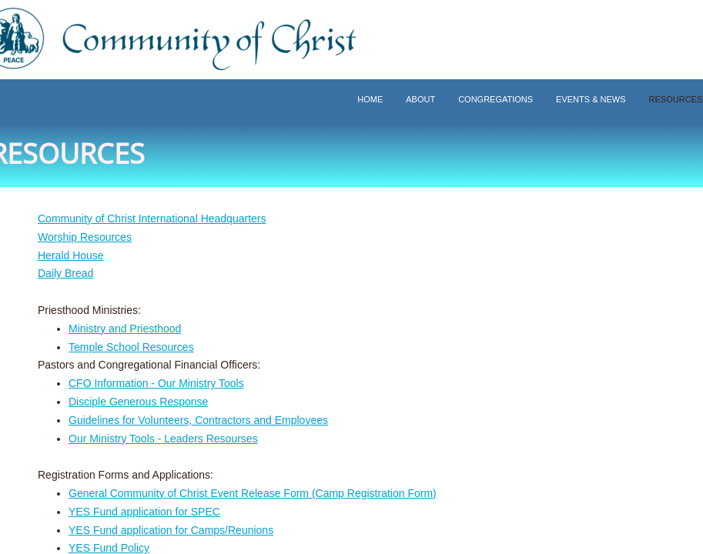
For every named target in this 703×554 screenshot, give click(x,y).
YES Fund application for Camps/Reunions (171, 530)
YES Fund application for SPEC (144, 512)
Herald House (71, 255)
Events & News (590, 99)
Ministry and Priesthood (125, 328)
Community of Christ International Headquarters (152, 218)
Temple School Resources (131, 347)
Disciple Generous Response (138, 401)
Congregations (495, 99)
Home (370, 99)
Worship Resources (85, 237)
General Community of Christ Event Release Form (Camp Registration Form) (253, 493)
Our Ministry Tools (113, 438)
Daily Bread (65, 273)
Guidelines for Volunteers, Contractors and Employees (198, 420)
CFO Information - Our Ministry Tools (156, 383)
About (420, 99)
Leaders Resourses (209, 438)
